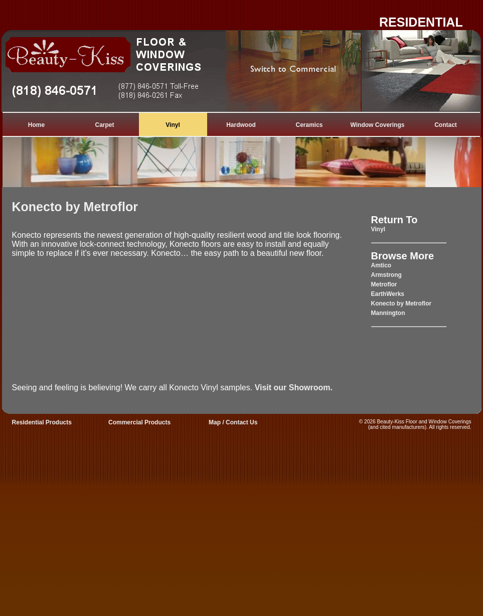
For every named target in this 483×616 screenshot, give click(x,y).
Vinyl (173, 124)
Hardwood (241, 124)
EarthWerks (387, 293)
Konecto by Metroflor (75, 207)
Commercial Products (139, 422)
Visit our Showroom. (294, 387)
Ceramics (309, 124)
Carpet (104, 124)
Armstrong (386, 274)
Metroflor (384, 284)
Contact (445, 124)
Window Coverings (378, 124)
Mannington (388, 313)
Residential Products (42, 422)
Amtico (381, 265)
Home (36, 124)
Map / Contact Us (233, 422)
